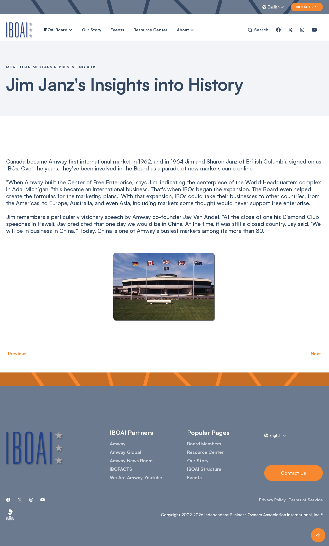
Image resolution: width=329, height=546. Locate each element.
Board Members (204, 443)
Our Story (91, 29)
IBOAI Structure (204, 469)
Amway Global (125, 452)
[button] (274, 7)
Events (117, 29)
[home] (19, 30)
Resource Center (150, 29)
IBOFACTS (121, 469)
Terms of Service (306, 499)
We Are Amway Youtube (136, 477)
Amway (118, 443)
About (183, 29)
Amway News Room (131, 460)
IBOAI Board (55, 29)
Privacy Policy (272, 499)
